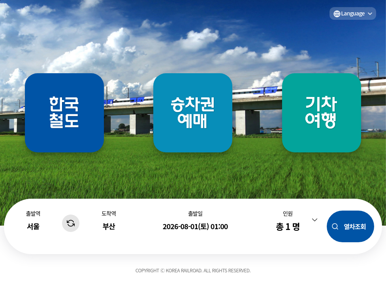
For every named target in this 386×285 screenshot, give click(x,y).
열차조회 (355, 226)
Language (353, 13)
